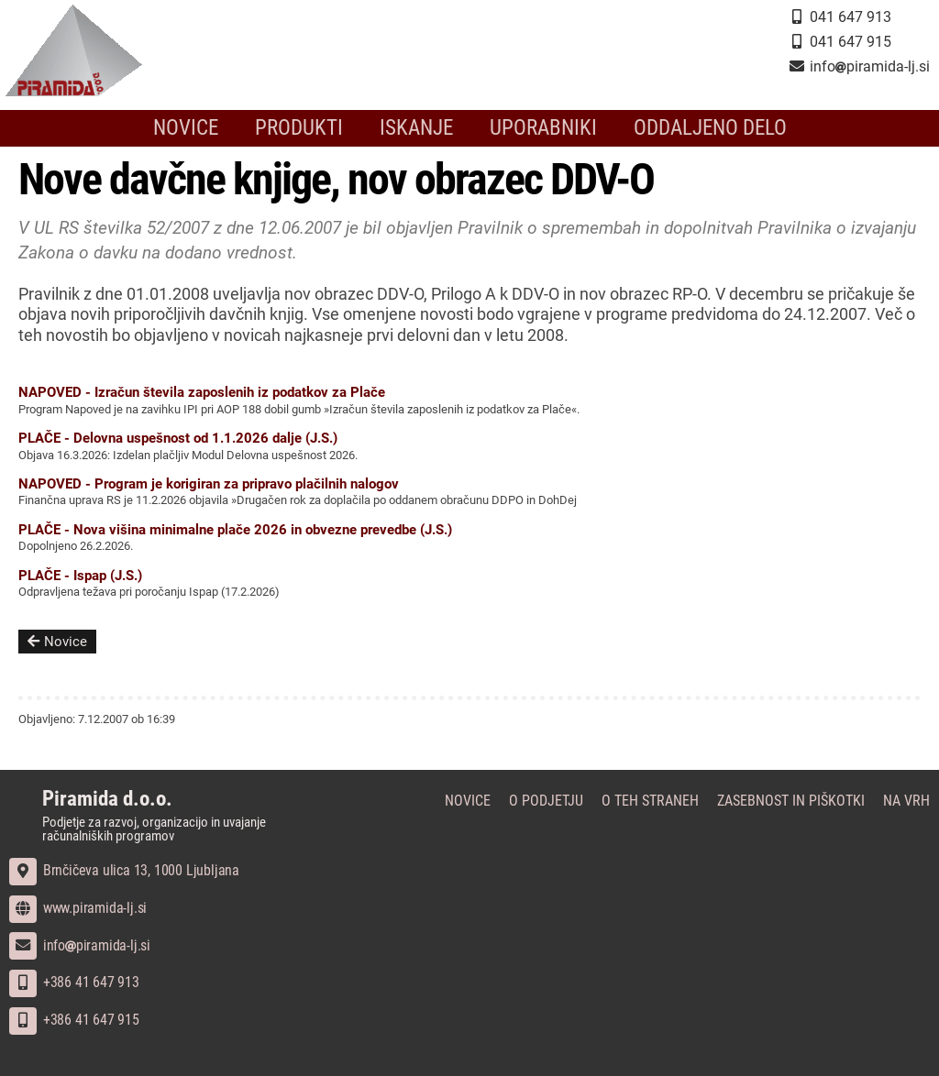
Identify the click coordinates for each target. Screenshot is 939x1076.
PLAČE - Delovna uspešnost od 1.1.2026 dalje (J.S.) (177, 438)
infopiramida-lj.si (79, 945)
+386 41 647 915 (74, 1019)
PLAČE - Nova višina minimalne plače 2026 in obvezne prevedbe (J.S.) (235, 530)
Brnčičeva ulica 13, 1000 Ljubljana (124, 870)
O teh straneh (650, 800)
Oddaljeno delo (694, 128)
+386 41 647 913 (74, 982)
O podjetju (546, 800)
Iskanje (421, 128)
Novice (205, 128)
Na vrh (906, 800)
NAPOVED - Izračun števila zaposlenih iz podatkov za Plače (201, 392)
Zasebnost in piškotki (791, 800)
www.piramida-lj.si (78, 908)
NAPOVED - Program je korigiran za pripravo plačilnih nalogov (208, 484)
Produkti (311, 128)
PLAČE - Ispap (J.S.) (80, 575)
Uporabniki (539, 128)
